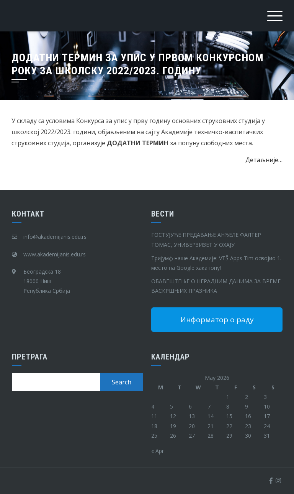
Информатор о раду (217, 320)
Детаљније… (264, 160)
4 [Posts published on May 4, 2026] (152, 406)
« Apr (157, 451)
